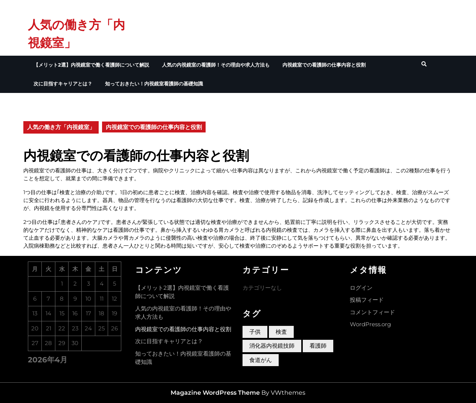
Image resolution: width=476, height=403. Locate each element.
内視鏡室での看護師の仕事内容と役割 (324, 65)
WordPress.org (370, 324)
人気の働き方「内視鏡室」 (61, 127)
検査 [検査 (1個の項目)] (281, 331)
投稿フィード (367, 299)
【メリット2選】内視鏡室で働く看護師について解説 (91, 65)
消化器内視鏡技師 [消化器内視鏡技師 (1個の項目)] (271, 345)
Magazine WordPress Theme (215, 392)
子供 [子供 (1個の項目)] (255, 331)
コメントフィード (372, 312)
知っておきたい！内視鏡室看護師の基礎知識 (154, 84)
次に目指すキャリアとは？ (63, 84)
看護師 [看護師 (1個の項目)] (318, 345)
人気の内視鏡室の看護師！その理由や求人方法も (216, 65)
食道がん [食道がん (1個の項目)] (260, 359)
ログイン (361, 287)
